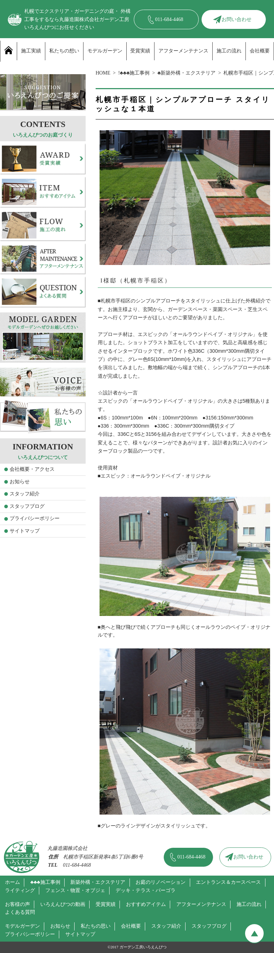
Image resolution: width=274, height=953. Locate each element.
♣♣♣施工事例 (45, 882)
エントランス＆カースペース (228, 882)
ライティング (20, 890)
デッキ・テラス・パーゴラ (146, 890)
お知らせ (20, 481)
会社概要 (260, 50)
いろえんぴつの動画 (62, 904)
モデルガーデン (104, 50)
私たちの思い (96, 926)
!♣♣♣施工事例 (133, 73)
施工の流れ (229, 50)
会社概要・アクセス (32, 469)
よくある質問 (20, 912)
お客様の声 (17, 904)
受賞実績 (140, 50)
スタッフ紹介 (25, 493)
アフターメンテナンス (183, 50)
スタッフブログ (27, 506)
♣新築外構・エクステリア (186, 73)
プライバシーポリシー (35, 518)
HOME (103, 73)
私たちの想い (64, 50)
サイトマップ (25, 531)
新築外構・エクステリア (97, 882)
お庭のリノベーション (161, 882)
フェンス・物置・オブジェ (75, 890)
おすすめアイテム (146, 904)
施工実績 (31, 50)
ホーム (12, 882)
